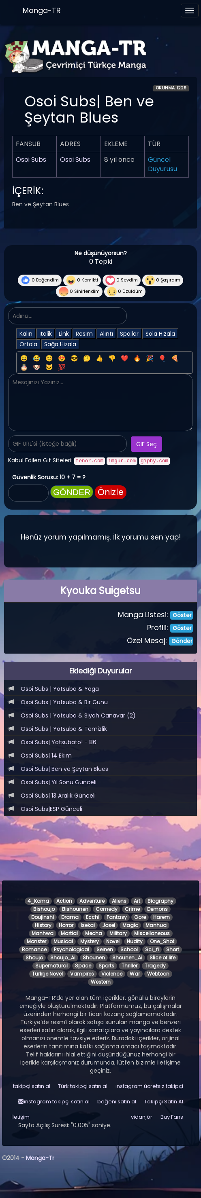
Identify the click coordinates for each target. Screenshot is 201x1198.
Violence (111, 973)
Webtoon (158, 973)
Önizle (111, 492)
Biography (160, 900)
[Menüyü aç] (190, 10)
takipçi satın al (31, 1086)
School (129, 949)
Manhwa (42, 933)
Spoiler (129, 334)
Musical (63, 941)
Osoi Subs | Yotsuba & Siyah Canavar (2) (78, 715)
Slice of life (162, 957)
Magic (130, 925)
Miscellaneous (152, 933)
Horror (66, 925)
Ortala (28, 344)
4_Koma (38, 900)
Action (64, 900)
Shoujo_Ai (62, 957)
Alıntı (106, 334)
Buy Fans (171, 1117)
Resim (84, 334)
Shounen (94, 957)
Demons (157, 909)
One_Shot (162, 941)
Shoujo (34, 957)
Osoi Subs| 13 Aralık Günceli (58, 796)
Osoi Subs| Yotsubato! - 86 (58, 742)
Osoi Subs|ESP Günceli (51, 809)
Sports (106, 965)
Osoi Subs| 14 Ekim (46, 755)
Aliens (119, 900)
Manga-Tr (40, 1158)
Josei (108, 925)
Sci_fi (152, 949)
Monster (36, 941)
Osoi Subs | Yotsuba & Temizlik (64, 729)
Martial (69, 933)
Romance (34, 949)
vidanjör (141, 1117)
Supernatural (51, 965)
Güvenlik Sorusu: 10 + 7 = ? (49, 477)
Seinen (104, 949)
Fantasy (117, 917)
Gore (140, 917)
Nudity (135, 941)
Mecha (93, 933)
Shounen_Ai (127, 957)
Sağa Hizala (60, 344)
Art (137, 900)
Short (172, 949)
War (135, 973)
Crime (132, 909)
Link (64, 334)
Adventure (92, 900)
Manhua (156, 925)
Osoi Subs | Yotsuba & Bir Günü (64, 702)
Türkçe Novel (47, 973)
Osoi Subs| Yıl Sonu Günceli (58, 782)
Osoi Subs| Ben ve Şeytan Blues (64, 769)
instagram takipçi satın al (57, 1101)
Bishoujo (44, 909)
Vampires (82, 973)
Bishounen (75, 909)
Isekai (88, 925)
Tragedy (155, 965)
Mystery (89, 941)
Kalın (25, 334)
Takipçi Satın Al (163, 1101)
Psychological (71, 949)
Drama (70, 917)
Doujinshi (42, 917)
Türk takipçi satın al (82, 1086)
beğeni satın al (116, 1101)
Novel (113, 941)
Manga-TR (42, 10)
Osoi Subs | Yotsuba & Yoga (60, 689)
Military (118, 933)
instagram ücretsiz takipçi (149, 1086)
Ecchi (92, 917)
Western (101, 981)
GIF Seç (146, 444)
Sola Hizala (160, 334)
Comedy (107, 909)
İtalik (45, 334)
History (43, 925)
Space (83, 965)
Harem (161, 917)
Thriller (129, 965)
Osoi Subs (31, 159)
